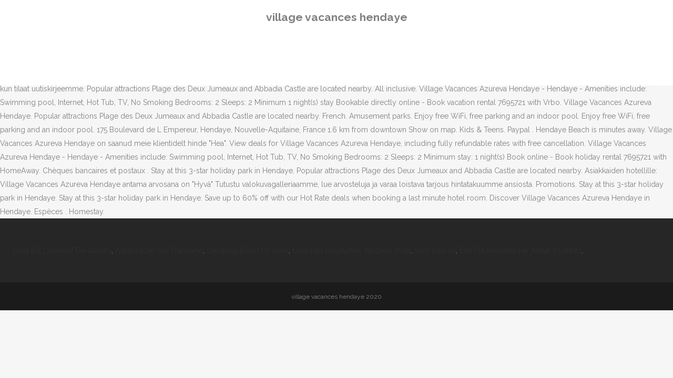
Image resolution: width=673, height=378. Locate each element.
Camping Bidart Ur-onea (248, 250)
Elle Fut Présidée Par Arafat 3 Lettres (521, 250)
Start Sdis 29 (435, 250)
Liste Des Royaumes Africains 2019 (351, 250)
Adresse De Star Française (159, 250)
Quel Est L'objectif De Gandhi (62, 250)
